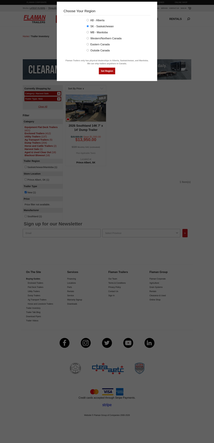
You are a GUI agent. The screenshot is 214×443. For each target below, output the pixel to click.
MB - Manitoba (97, 32)
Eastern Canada (98, 44)
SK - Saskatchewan (100, 26)
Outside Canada (98, 50)
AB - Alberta (95, 20)
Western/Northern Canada (104, 38)
